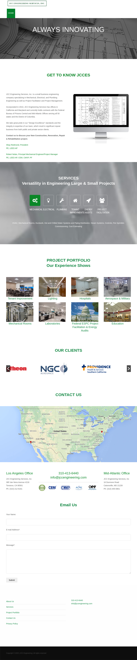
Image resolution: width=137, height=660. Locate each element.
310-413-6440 (77, 600)
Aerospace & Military (117, 298)
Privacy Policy (12, 624)
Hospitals (85, 298)
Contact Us (84, 13)
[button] (8, 368)
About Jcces (23, 13)
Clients (71, 13)
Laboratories (52, 323)
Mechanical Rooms (20, 323)
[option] (26, 368)
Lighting (52, 298)
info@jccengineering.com (81, 603)
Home (11, 13)
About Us (10, 601)
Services (37, 13)
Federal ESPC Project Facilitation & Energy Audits (85, 327)
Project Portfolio (54, 13)
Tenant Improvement (20, 298)
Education (118, 323)
